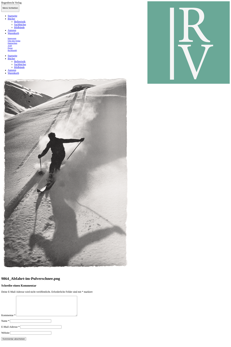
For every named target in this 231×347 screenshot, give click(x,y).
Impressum (12, 38)
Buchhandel (12, 50)
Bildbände (19, 27)
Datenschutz (12, 43)
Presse (10, 48)
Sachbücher (20, 24)
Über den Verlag (14, 41)
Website (5, 336)
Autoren (12, 30)
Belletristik (20, 21)
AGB (10, 46)
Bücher (11, 18)
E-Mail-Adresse (10, 330)
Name (5, 324)
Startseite (12, 15)
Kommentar (8, 319)
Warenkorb (13, 33)
